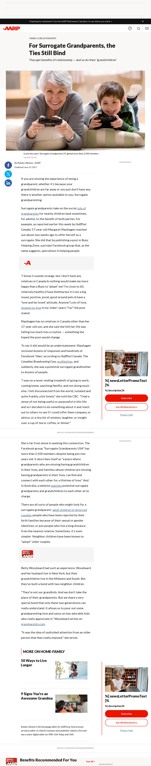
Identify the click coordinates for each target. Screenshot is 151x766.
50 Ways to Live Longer (34, 662)
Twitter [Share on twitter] (8, 174)
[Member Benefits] (27, 556)
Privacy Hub (126, 414)
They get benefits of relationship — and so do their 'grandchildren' (72, 60)
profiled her (65, 361)
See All (89, 761)
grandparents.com (33, 624)
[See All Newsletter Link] (126, 407)
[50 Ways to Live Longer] (55, 668)
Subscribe (126, 398)
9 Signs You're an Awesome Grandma (37, 696)
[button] (142, 21)
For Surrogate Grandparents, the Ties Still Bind (72, 49)
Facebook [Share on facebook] (8, 165)
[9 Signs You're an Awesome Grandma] (55, 702)
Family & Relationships (42, 38)
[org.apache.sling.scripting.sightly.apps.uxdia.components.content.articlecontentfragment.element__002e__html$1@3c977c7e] (75, 155)
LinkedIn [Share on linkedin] (8, 183)
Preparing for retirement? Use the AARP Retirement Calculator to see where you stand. (69, 21)
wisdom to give (31, 307)
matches (56, 485)
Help (130, 28)
